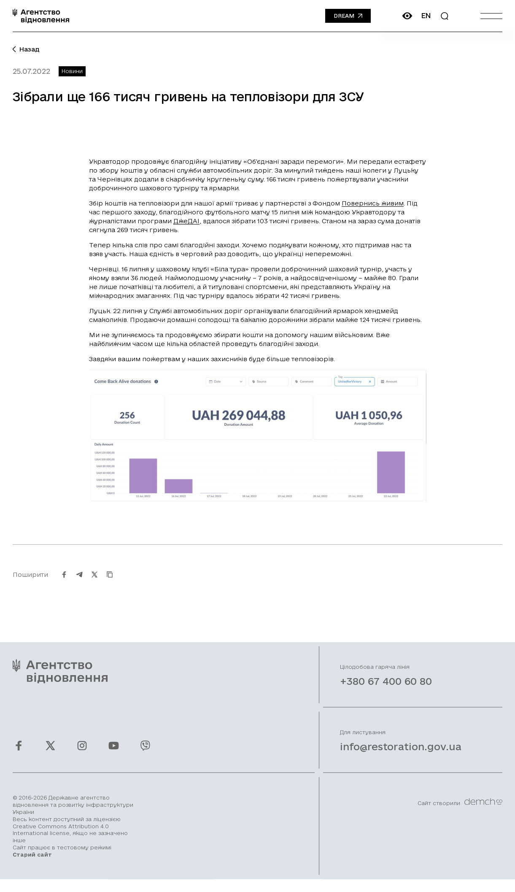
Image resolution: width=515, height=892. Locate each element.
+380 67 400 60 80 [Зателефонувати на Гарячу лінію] (386, 689)
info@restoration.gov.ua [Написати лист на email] (400, 754)
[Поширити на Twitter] (94, 582)
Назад (26, 49)
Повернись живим (373, 203)
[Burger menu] (491, 15)
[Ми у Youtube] (114, 754)
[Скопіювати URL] (110, 582)
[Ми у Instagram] (82, 754)
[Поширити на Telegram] (79, 582)
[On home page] (41, 15)
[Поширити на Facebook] (64, 582)
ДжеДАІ (186, 220)
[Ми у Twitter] (50, 754)
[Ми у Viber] (145, 754)
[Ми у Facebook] (19, 754)
